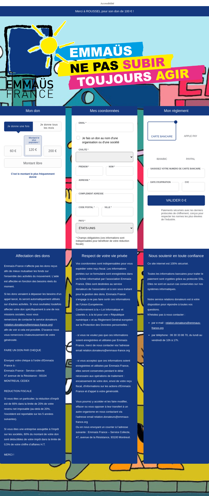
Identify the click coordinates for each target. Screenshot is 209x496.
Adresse (84, 180)
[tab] (18, 126)
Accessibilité (107, 3)
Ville (108, 207)
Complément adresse (91, 194)
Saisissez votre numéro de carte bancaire (175, 169)
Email (82, 123)
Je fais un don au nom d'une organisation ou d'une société (100, 140)
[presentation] (18, 126)
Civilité (83, 150)
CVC (187, 182)
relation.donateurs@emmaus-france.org (28, 324)
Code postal (86, 207)
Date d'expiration (160, 182)
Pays (82, 221)
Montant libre (23, 163)
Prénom (84, 167)
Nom (112, 167)
